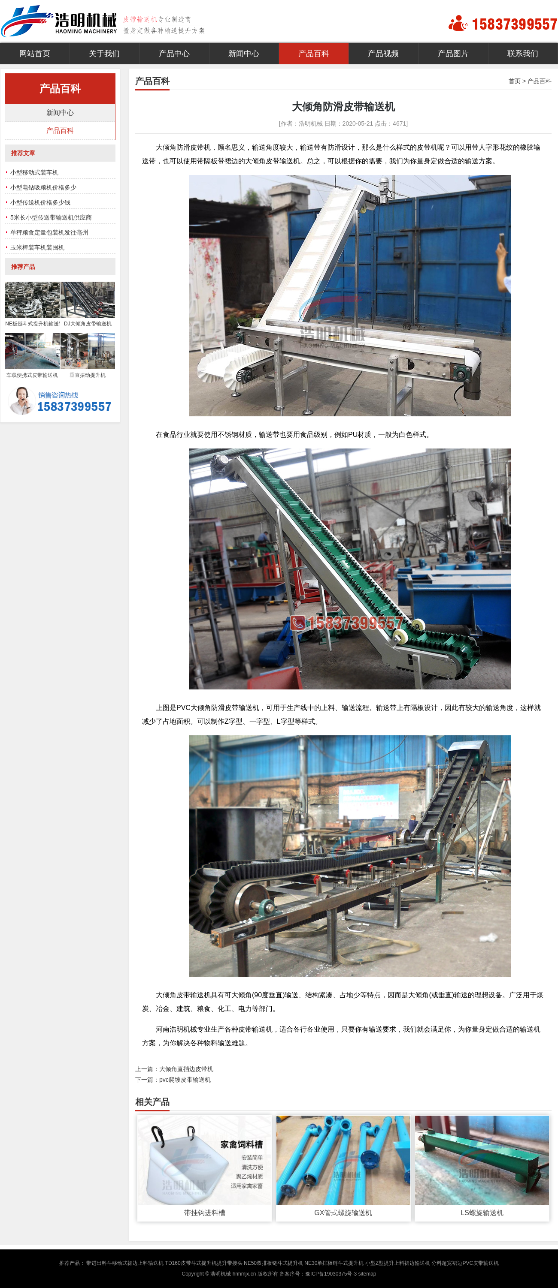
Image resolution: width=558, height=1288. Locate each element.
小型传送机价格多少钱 (40, 202)
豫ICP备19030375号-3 (331, 1274)
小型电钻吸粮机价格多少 (43, 187)
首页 (515, 81)
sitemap (367, 1274)
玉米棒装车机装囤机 (37, 247)
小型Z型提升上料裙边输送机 (397, 1263)
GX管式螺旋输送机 (343, 1212)
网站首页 (34, 53)
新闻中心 (243, 53)
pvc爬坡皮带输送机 (185, 1079)
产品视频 (383, 53)
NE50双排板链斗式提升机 (273, 1263)
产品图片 (453, 53)
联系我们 (522, 53)
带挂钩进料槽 (204, 1212)
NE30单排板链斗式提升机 (334, 1263)
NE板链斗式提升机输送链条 (32, 324)
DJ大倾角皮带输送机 (88, 324)
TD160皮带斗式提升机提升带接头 (204, 1263)
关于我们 (104, 53)
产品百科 (313, 53)
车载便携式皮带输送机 (32, 375)
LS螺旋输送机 (482, 1212)
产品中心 (174, 53)
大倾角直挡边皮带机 (186, 1068)
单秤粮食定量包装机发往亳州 (49, 232)
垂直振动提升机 (88, 375)
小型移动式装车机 (34, 172)
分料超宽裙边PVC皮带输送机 (465, 1263)
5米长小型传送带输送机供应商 (51, 217)
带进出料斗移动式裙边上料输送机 (125, 1263)
